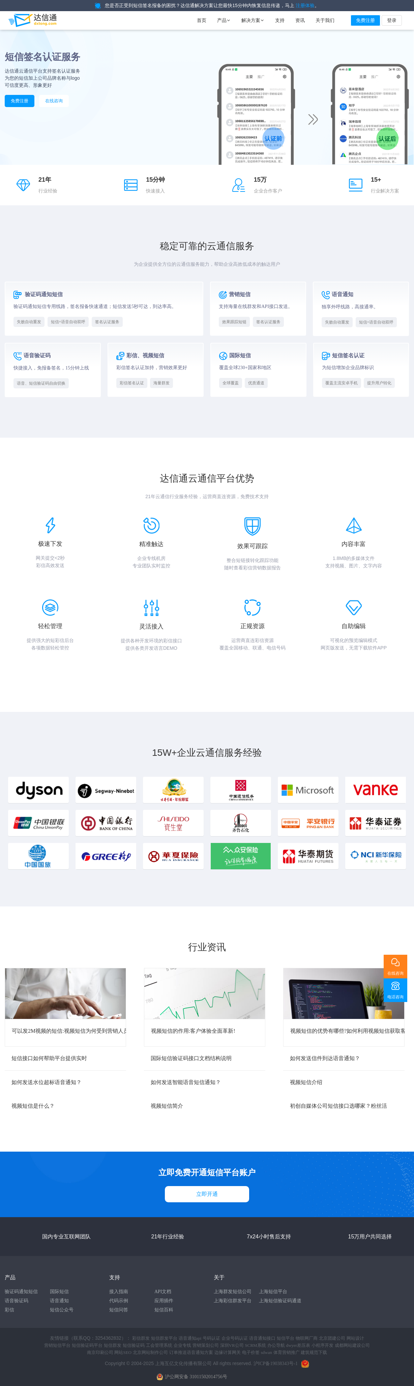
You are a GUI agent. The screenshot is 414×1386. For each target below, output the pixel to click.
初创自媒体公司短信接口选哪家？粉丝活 (338, 1106)
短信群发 (112, 1345)
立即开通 (207, 1194)
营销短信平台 (57, 1345)
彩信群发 (141, 1338)
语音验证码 (16, 1300)
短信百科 (163, 1309)
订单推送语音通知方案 (191, 1352)
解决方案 (252, 20)
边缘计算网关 (227, 1352)
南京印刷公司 (100, 1352)
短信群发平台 (164, 1338)
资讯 (300, 20)
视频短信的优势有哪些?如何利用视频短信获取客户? (352, 1031)
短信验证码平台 (87, 1345)
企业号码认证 (234, 1338)
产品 (224, 20)
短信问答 (118, 1309)
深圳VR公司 (232, 1345)
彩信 (9, 1309)
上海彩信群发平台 (233, 1300)
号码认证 (211, 1338)
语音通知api (190, 1338)
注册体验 (305, 5)
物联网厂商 (307, 1338)
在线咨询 (54, 100)
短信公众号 (61, 1309)
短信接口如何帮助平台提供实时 (49, 1058)
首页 (201, 20)
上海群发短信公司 (233, 1291)
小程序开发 (322, 1345)
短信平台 (285, 1338)
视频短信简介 (167, 1106)
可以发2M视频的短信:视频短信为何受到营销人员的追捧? (79, 1031)
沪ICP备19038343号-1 (276, 1363)
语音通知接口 (262, 1338)
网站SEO (122, 1352)
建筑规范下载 (314, 1352)
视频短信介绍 (306, 1082)
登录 (391, 20)
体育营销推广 (286, 1352)
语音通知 (59, 1300)
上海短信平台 (273, 1291)
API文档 (163, 1291)
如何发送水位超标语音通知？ (46, 1082)
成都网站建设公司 (352, 1345)
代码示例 (118, 1300)
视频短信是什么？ (33, 1106)
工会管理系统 (159, 1345)
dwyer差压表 (298, 1345)
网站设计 (355, 1338)
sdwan (266, 1352)
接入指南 (118, 1291)
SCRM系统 (255, 1345)
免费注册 (365, 20)
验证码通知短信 (21, 1291)
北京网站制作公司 (150, 1352)
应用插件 (163, 1300)
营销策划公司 (206, 1345)
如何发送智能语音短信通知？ (186, 1082)
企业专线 (182, 1345)
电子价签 (251, 1352)
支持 (280, 20)
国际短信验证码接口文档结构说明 (191, 1058)
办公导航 (276, 1345)
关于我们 (325, 20)
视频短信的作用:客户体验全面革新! (193, 1031)
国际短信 (59, 1291)
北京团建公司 (332, 1338)
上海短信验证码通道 (280, 1300)
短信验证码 (134, 1345)
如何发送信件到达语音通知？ (325, 1058)
